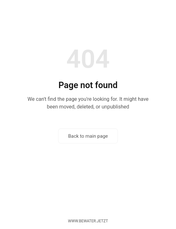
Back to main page (88, 136)
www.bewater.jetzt (88, 221)
